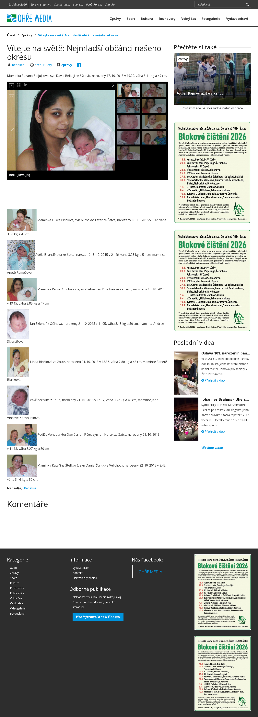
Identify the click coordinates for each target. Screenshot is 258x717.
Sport (131, 19)
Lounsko (78, 4)
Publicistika (17, 593)
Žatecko (110, 4)
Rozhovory (167, 19)
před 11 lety (43, 65)
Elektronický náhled (85, 578)
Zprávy (115, 19)
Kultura (147, 19)
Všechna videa (212, 447)
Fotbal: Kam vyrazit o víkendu (200, 93)
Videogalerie (18, 608)
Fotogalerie (211, 19)
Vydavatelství (237, 19)
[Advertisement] (87, 193)
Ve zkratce (16, 603)
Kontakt (78, 573)
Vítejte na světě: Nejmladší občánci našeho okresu (78, 35)
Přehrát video (213, 380)
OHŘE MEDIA (150, 571)
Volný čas (188, 19)
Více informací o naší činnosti (98, 617)
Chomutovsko (62, 4)
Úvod (11, 35)
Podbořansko (94, 4)
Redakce (18, 65)
